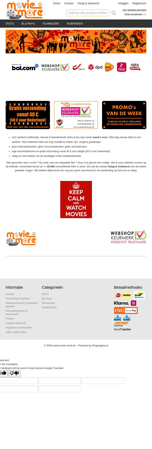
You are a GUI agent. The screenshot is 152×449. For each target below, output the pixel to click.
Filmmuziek (51, 23)
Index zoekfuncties (16, 332)
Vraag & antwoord (88, 3)
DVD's (10, 23)
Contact (68, 3)
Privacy (10, 318)
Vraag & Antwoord (118, 166)
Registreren (139, 3)
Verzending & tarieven (18, 298)
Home (56, 3)
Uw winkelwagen (134, 10)
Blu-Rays (28, 23)
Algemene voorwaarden (19, 327)
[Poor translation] (14, 373)
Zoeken (113, 13)
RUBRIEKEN (75, 23)
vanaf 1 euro (100, 137)
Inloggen (123, 3)
